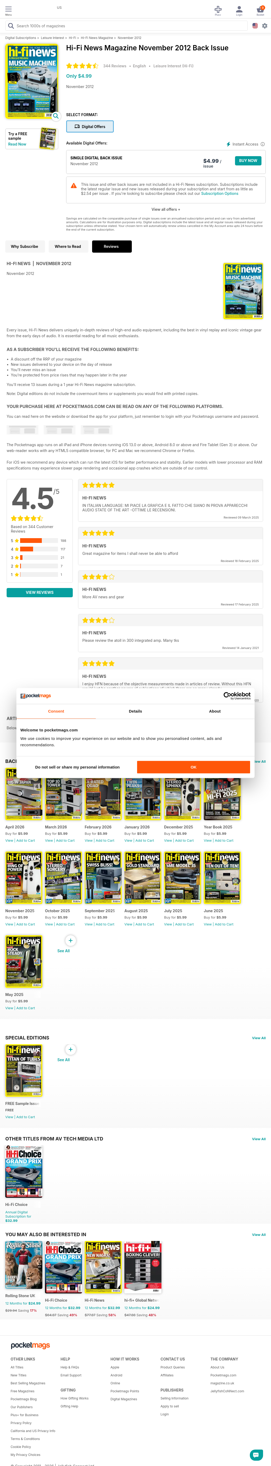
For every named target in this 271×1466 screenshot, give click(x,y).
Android (116, 1375)
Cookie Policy (21, 1447)
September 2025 (100, 910)
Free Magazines (22, 1391)
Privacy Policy (21, 1423)
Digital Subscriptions (20, 38)
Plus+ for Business (24, 1415)
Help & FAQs (70, 1367)
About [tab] (215, 711)
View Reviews (40, 592)
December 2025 (178, 827)
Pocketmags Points (125, 1391)
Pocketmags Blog (24, 1399)
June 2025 (213, 910)
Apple (115, 1367)
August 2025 (136, 910)
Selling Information (174, 1398)
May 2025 (14, 994)
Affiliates (166, 1375)
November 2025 (19, 910)
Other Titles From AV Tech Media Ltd (54, 1138)
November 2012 (129, 38)
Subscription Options (219, 193)
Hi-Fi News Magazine (97, 38)
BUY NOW (248, 160)
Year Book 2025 (218, 827)
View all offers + (165, 209)
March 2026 (56, 827)
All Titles (17, 1367)
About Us (217, 1367)
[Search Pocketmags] (10, 26)
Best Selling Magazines (28, 1383)
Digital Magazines (124, 1399)
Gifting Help (69, 1406)
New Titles (18, 1375)
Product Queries (172, 1367)
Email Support (71, 1375)
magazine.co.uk (222, 1383)
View (9, 840)
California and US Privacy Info (33, 1431)
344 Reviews (114, 66)
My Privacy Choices (25, 1455)
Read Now (17, 144)
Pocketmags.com (223, 1375)
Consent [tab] (56, 711)
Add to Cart (25, 840)
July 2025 (173, 910)
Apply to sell (169, 1406)
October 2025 (57, 910)
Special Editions (27, 1037)
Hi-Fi (72, 38)
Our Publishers (22, 1407)
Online (115, 1383)
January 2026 (137, 827)
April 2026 (14, 827)
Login (164, 1414)
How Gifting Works (75, 1398)
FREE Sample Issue (22, 1103)
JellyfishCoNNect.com (227, 1391)
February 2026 (98, 827)
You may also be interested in (45, 1234)
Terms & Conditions (25, 1439)
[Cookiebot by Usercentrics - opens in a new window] (227, 696)
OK (194, 767)
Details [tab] (135, 711)
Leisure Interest (52, 38)
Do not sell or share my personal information (77, 767)
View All (259, 761)
